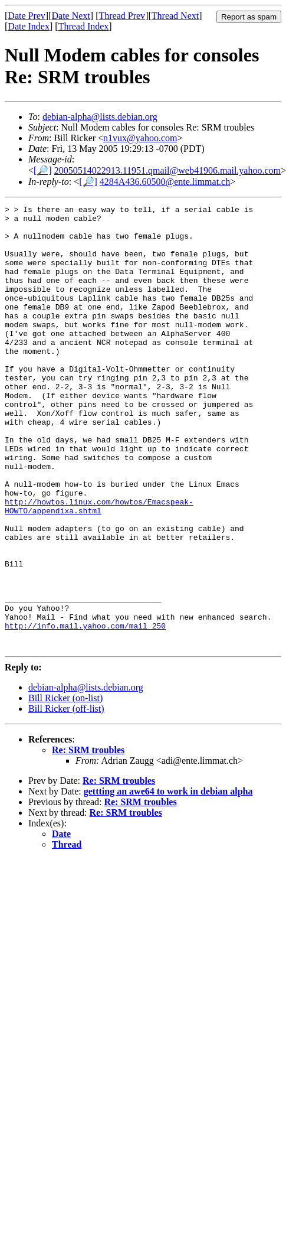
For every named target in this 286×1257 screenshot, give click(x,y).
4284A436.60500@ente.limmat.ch (165, 182)
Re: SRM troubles (88, 838)
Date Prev (26, 16)
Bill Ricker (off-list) (66, 797)
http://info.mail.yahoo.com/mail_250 (85, 710)
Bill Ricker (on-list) (65, 786)
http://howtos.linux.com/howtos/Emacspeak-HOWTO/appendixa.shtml (99, 567)
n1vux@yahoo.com (140, 138)
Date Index (29, 26)
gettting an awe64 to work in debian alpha (168, 880)
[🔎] (43, 170)
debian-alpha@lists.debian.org (99, 117)
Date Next (71, 16)
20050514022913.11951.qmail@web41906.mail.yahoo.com (167, 170)
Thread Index (83, 26)
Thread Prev (121, 16)
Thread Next (175, 16)
